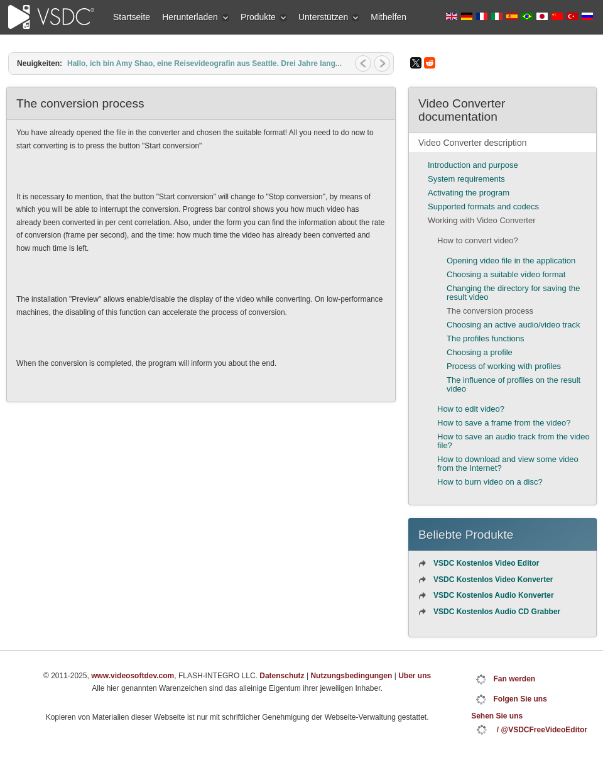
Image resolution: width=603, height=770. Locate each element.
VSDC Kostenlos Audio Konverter (493, 595)
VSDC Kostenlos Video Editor (486, 563)
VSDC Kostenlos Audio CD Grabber (496, 611)
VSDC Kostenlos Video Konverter (493, 579)
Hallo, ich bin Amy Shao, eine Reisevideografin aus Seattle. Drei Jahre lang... (204, 63)
